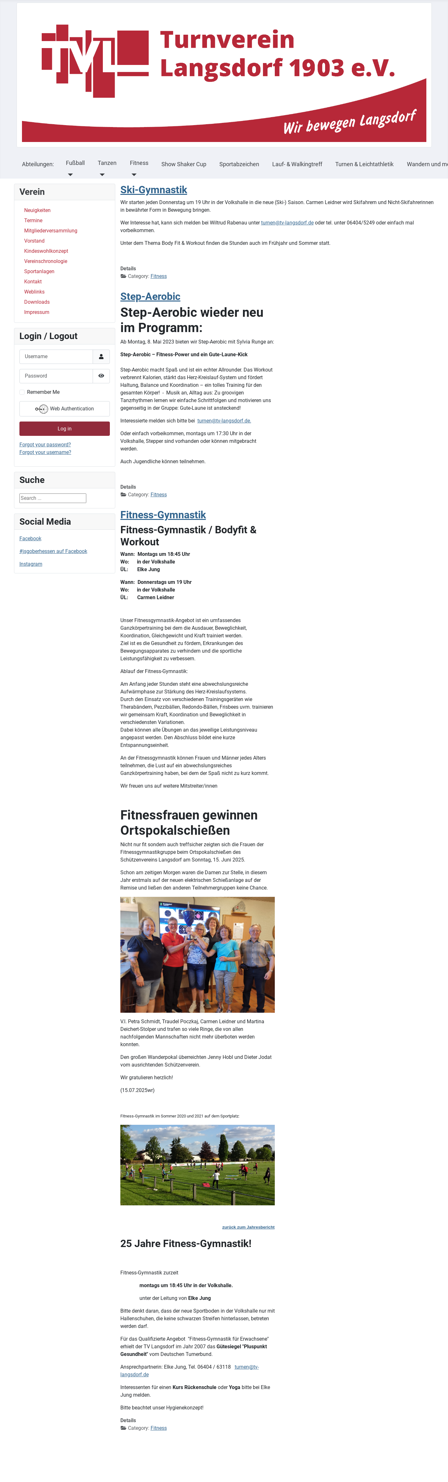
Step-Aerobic (150, 296)
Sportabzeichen (239, 164)
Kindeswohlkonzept (46, 251)
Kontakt (33, 282)
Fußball (75, 163)
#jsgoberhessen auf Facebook (53, 551)
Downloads (37, 302)
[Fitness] (133, 174)
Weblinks (34, 292)
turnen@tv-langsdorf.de (287, 223)
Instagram (30, 564)
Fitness (139, 163)
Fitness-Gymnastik (163, 515)
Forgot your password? (45, 445)
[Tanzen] (101, 174)
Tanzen (107, 163)
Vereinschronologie (45, 261)
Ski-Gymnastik (153, 190)
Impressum (36, 312)
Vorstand (34, 241)
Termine (33, 220)
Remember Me (43, 392)
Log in (65, 429)
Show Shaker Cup (183, 164)
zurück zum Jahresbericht (248, 1227)
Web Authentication (64, 409)
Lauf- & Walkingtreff (297, 164)
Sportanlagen (39, 271)
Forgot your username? (45, 452)
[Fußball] (69, 174)
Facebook (30, 538)
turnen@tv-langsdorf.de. (224, 421)
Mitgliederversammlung (50, 231)
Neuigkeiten (37, 210)
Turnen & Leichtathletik (364, 164)
